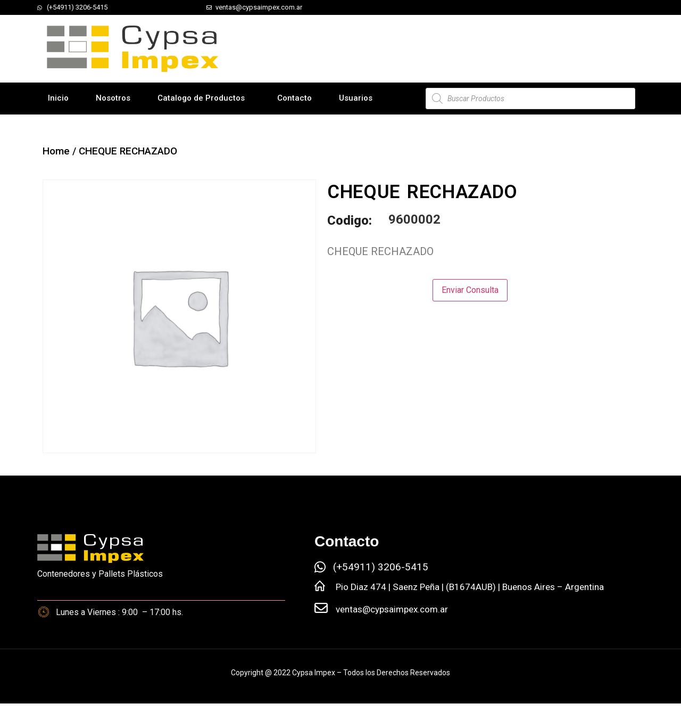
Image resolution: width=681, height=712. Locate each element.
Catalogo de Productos (201, 98)
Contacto (294, 98)
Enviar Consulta (470, 290)
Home (56, 151)
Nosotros (113, 98)
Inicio (58, 98)
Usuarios (355, 98)
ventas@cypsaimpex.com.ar (392, 609)
